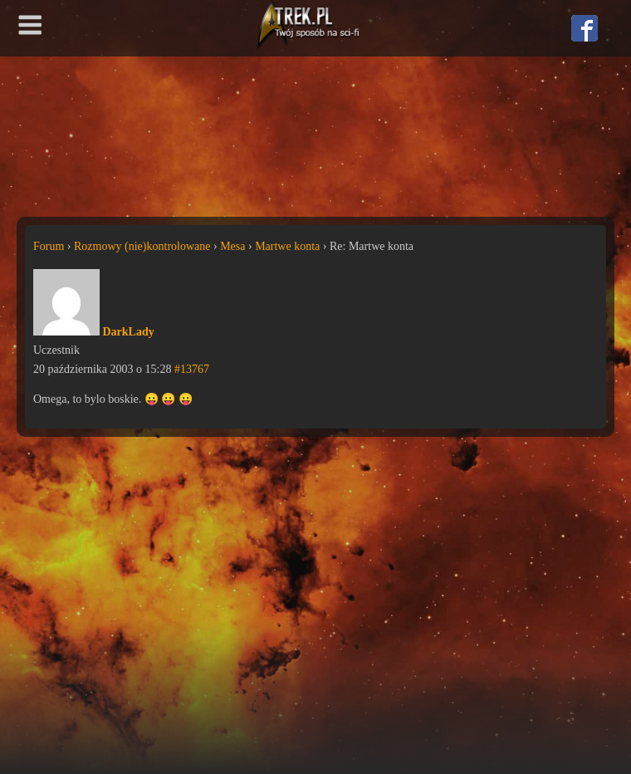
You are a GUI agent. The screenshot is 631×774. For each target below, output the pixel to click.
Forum (48, 246)
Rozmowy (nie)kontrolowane (142, 246)
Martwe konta (287, 246)
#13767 (191, 369)
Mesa (232, 246)
